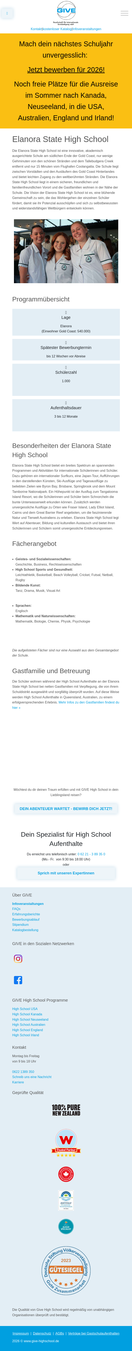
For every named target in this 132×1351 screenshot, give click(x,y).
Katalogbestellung (25, 930)
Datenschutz (42, 1333)
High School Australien (28, 1024)
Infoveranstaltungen (86, 29)
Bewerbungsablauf (26, 919)
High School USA (25, 1009)
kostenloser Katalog (57, 29)
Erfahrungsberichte (26, 914)
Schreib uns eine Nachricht (32, 1077)
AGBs (59, 1333)
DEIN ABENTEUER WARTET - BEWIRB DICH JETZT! (66, 809)
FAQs (16, 909)
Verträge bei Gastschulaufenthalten (93, 1333)
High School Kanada (27, 1014)
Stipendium (20, 924)
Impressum (21, 1333)
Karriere (18, 1082)
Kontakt (36, 29)
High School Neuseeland (30, 1019)
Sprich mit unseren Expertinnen (66, 873)
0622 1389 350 (23, 1072)
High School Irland (25, 1035)
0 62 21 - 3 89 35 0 (91, 854)
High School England (27, 1030)
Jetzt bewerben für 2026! (66, 70)
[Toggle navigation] (124, 13)
